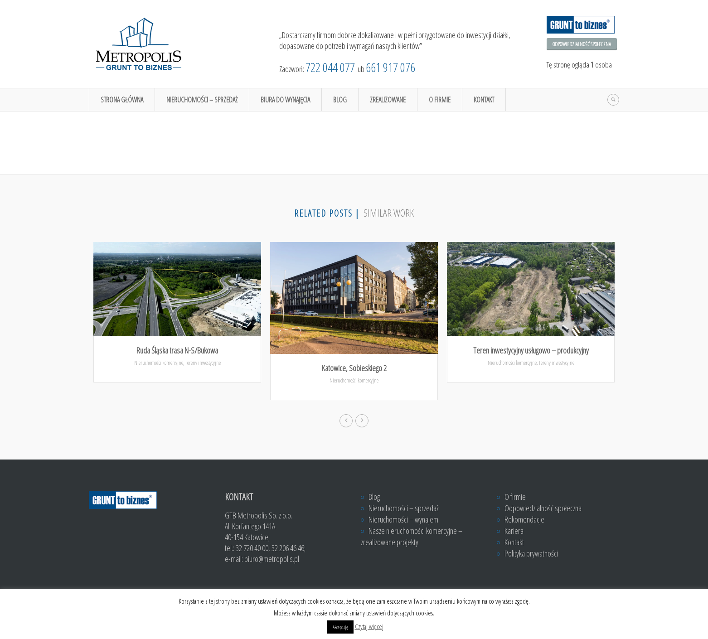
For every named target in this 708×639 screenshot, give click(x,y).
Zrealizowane (388, 100)
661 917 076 (390, 67)
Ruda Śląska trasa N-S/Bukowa (177, 350)
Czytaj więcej (369, 626)
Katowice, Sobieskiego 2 (354, 368)
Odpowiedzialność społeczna (582, 44)
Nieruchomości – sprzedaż (202, 100)
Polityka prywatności (531, 553)
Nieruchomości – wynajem (403, 519)
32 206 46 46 (288, 547)
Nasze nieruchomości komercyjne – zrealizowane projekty (411, 536)
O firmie (440, 100)
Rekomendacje (524, 519)
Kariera (514, 530)
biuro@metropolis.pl (271, 558)
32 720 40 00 (252, 547)
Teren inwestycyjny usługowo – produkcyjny (531, 350)
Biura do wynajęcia (285, 100)
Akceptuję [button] (340, 627)
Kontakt (484, 100)
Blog (340, 100)
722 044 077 (330, 67)
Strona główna (122, 100)
